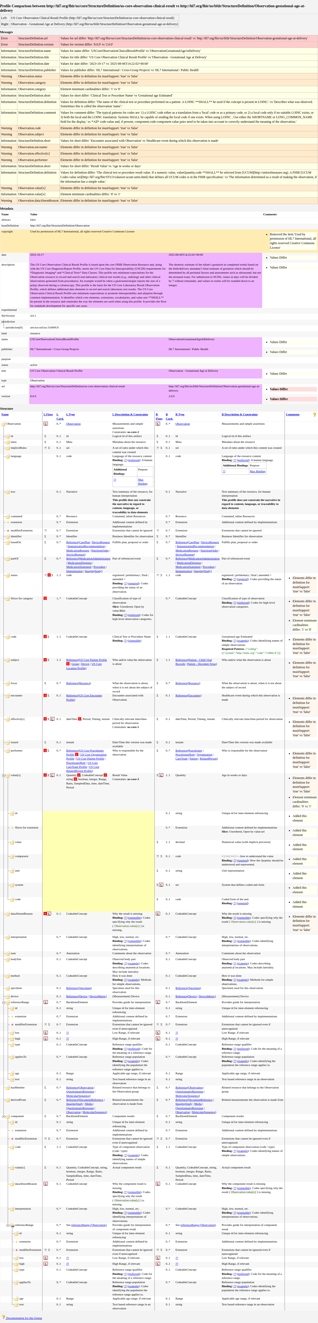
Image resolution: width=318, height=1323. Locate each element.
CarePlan (84, 542)
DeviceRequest (101, 542)
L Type (70, 414)
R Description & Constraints (240, 414)
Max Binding (257, 471)
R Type (180, 414)
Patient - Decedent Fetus (201, 663)
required (133, 583)
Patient (193, 758)
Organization (204, 754)
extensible (135, 640)
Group (75, 663)
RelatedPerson (208, 758)
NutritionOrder (100, 550)
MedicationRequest (77, 550)
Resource (84, 683)
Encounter (194, 695)
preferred (134, 460)
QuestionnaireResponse (80, 1091)
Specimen (85, 988)
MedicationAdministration (94, 558)
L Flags (48, 414)
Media (88, 1103)
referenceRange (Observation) (89, 1224)
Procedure (100, 566)
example (243, 640)
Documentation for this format (21, 1318)
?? (125, 460)
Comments (293, 414)
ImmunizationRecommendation (86, 546)
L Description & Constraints (130, 414)
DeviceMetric (98, 996)
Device (85, 663)
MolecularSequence (78, 1095)
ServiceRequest (75, 554)
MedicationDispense (80, 562)
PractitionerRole (76, 762)
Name (5, 414)
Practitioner (195, 750)
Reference (72, 542)
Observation (73, 423)
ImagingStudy (93, 571)
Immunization (74, 571)
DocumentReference (91, 1099)
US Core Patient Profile (93, 659)
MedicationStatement (78, 566)
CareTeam (182, 758)
